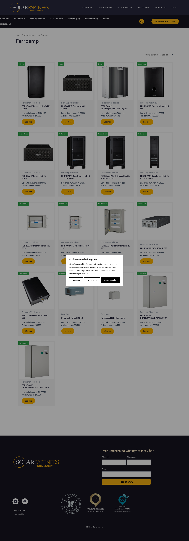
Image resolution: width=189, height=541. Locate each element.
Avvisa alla (92, 280)
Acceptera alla (110, 280)
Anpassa (76, 280)
